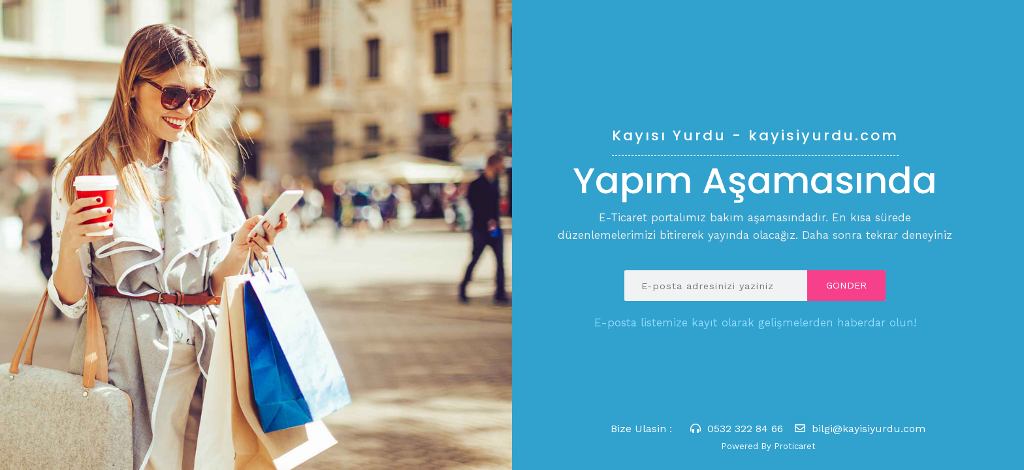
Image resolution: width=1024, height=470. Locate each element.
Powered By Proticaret (768, 446)
